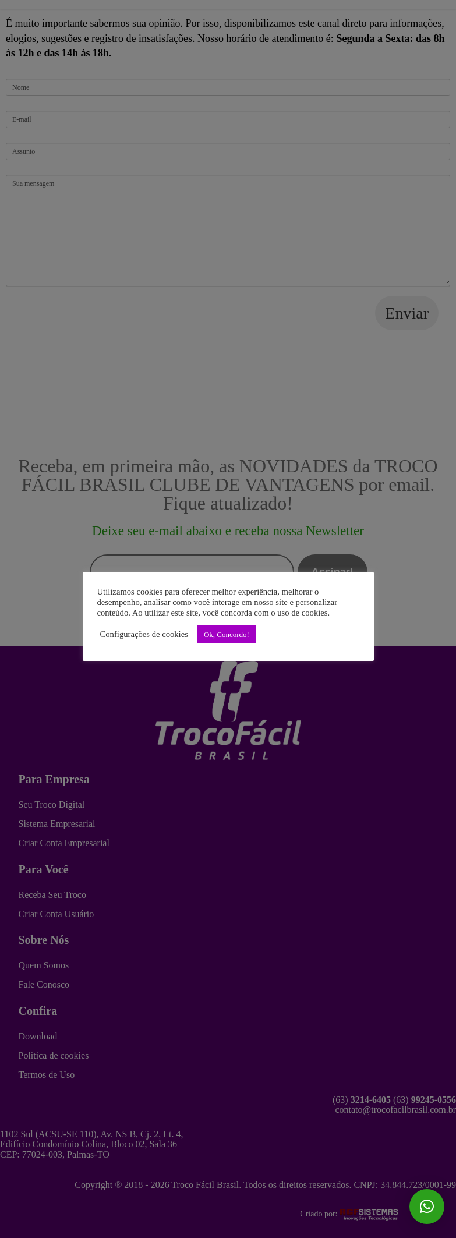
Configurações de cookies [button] (144, 634)
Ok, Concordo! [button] (226, 634)
